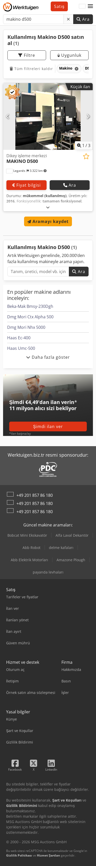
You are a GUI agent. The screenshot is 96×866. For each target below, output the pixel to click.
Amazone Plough (71, 559)
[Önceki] (8, 116)
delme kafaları (61, 547)
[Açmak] (48, 207)
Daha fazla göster (48, 357)
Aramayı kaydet (48, 221)
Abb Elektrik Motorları (29, 559)
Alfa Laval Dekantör (72, 535)
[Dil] (82, 6)
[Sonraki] (88, 116)
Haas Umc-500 (21, 348)
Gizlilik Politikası (19, 855)
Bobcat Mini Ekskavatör (27, 535)
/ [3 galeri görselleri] (83, 145)
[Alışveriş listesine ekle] (86, 156)
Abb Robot (31, 547)
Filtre (26, 55)
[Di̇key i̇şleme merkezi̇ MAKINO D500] (48, 116)
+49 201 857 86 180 (34, 495)
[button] (90, 6)
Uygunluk (69, 55)
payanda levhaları (48, 572)
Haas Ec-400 (18, 338)
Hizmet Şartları (48, 855)
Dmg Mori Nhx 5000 (26, 327)
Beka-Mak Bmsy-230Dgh (30, 306)
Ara (83, 19)
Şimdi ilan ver (48, 426)
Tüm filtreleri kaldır (31, 68)
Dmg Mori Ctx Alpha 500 (30, 317)
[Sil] (68, 19)
